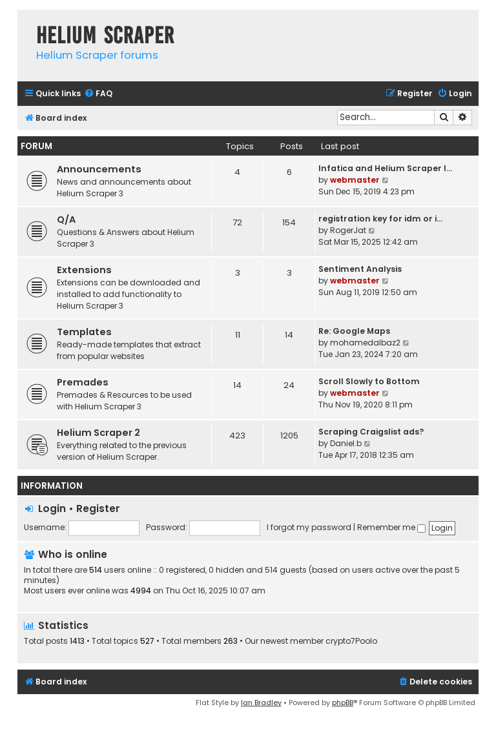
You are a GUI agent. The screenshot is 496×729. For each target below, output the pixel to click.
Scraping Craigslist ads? (371, 431)
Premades (82, 382)
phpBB (342, 702)
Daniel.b (346, 443)
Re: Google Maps (354, 330)
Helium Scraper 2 (98, 432)
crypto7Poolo (351, 641)
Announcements (99, 169)
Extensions (84, 269)
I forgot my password (309, 527)
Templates (84, 331)
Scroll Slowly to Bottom (369, 381)
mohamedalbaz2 (365, 342)
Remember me (391, 527)
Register (98, 508)
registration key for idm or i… (380, 218)
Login (52, 508)
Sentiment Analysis (360, 268)
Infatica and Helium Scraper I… (385, 168)
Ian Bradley (261, 702)
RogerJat (348, 230)
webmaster (355, 179)
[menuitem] (98, 94)
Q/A (66, 219)
